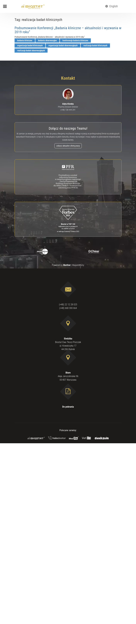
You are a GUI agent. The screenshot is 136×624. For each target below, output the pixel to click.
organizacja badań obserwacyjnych (63, 45)
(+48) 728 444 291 (68, 110)
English (111, 6)
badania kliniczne (24, 40)
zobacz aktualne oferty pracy (68, 146)
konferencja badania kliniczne (75, 40)
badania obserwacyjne (47, 40)
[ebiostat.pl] (32, 6)
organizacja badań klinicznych (30, 45)
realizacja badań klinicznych (95, 45)
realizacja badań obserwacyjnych (31, 50)
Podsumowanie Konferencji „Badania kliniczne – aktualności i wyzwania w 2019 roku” (68, 30)
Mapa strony (78, 265)
